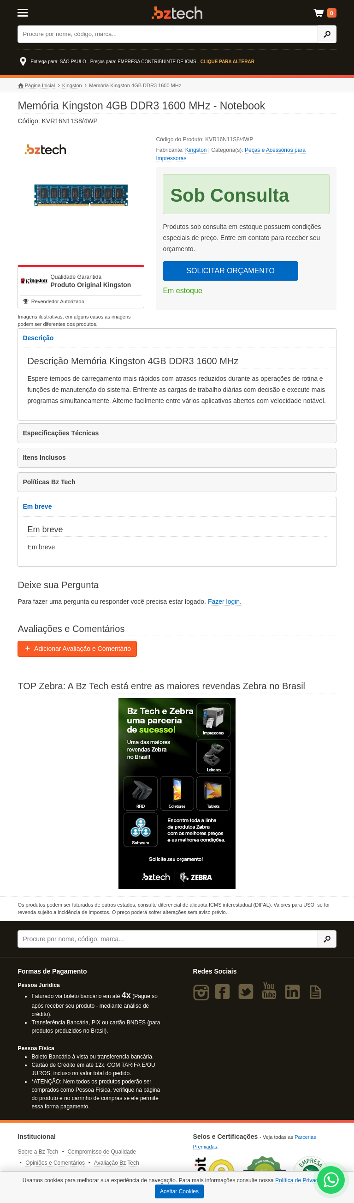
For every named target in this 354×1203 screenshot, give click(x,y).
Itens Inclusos (44, 457)
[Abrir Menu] (39, 12)
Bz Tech (177, 12)
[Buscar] (168, 34)
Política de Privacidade (303, 1180)
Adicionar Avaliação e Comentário (77, 648)
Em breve (37, 506)
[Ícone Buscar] (327, 34)
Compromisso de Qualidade (101, 1152)
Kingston (72, 85)
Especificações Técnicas (61, 433)
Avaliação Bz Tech (116, 1163)
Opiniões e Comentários (55, 1163)
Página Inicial (36, 86)
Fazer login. (225, 601)
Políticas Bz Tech (49, 482)
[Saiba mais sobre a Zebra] (177, 793)
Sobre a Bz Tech (38, 1152)
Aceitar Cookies (179, 1191)
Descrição (38, 338)
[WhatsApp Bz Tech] (331, 1181)
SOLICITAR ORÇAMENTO (230, 271)
